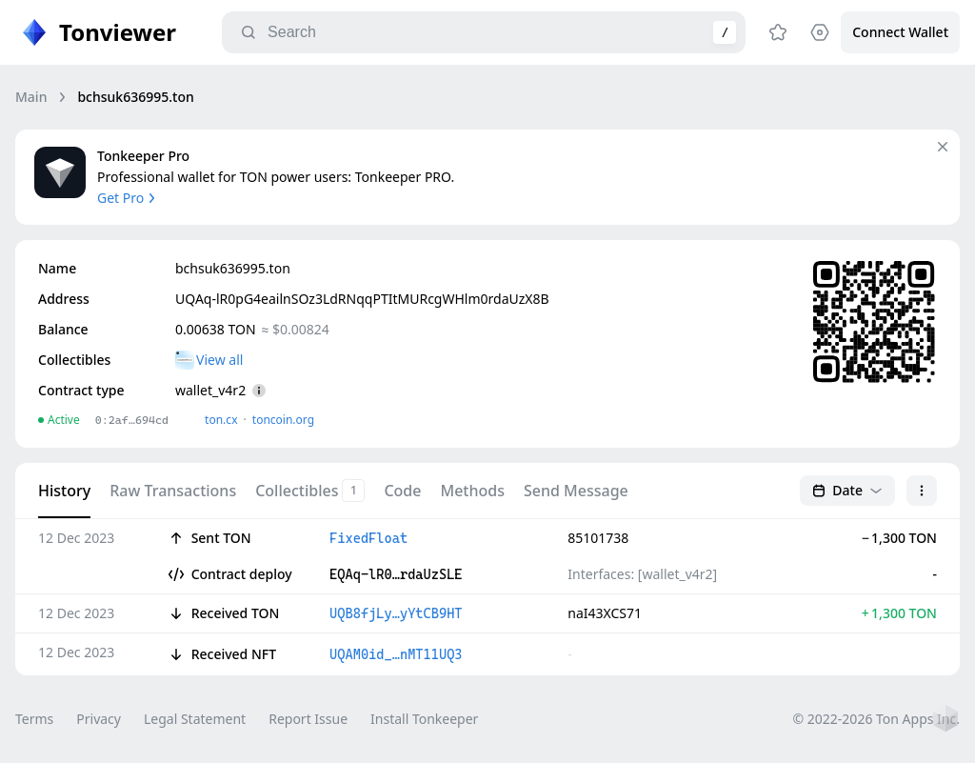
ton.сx (221, 420)
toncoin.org (283, 420)
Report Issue (308, 719)
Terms (34, 719)
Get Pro (128, 198)
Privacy (98, 719)
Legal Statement (195, 719)
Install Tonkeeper (424, 719)
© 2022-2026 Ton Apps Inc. (876, 719)
